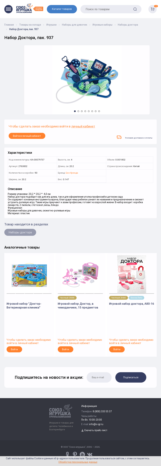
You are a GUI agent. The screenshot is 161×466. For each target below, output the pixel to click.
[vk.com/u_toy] (89, 454)
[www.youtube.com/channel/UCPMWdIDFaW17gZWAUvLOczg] (82, 454)
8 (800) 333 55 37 (102, 411)
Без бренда (72, 173)
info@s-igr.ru (96, 424)
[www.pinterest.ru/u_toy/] (67, 454)
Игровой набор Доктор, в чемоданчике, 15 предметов (78, 305)
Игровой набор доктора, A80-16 (131, 304)
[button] (75, 111)
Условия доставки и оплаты (134, 137)
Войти (14, 349)
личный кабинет (83, 126)
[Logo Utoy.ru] (29, 8)
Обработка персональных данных (77, 461)
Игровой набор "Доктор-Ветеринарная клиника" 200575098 (24, 306)
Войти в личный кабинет (27, 135)
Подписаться (130, 377)
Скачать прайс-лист (94, 430)
